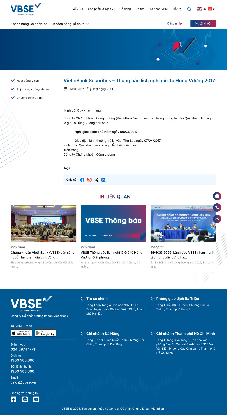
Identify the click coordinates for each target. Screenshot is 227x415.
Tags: (67, 168)
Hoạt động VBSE (28, 80)
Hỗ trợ (177, 9)
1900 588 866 (22, 360)
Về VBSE (78, 9)
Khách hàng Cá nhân (26, 24)
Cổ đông (125, 9)
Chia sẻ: (71, 179)
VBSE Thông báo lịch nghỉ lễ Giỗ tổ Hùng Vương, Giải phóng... (111, 255)
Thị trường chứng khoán (33, 89)
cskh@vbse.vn (23, 382)
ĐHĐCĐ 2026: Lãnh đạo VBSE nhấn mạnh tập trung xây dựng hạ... (182, 255)
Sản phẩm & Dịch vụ (101, 9)
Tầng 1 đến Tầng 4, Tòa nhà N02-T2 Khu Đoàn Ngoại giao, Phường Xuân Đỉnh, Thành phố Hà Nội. (115, 309)
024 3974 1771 (23, 349)
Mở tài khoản (203, 23)
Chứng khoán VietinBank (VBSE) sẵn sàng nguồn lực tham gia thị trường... (42, 255)
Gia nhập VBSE (159, 9)
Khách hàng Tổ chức (68, 24)
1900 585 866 (22, 371)
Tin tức (139, 9)
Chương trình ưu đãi (30, 97)
